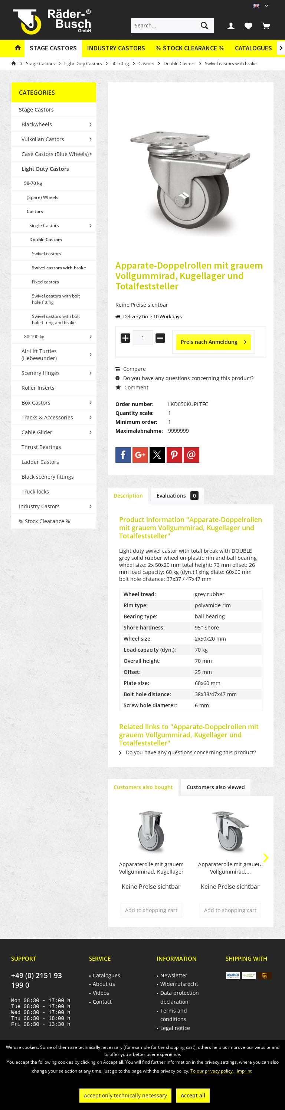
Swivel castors (46, 253)
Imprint (244, 1071)
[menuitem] (266, 25)
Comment (131, 387)
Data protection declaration (179, 997)
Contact (102, 1001)
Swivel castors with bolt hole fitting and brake (56, 319)
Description (128, 495)
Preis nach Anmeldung (213, 340)
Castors (35, 211)
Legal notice (175, 1027)
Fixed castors (45, 282)
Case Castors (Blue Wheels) (55, 153)
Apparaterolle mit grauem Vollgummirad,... (230, 868)
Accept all (193, 1095)
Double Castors (45, 239)
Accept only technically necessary (125, 1095)
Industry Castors (39, 506)
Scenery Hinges (41, 372)
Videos (101, 992)
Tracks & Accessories (47, 417)
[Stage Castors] (53, 48)
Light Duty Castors (45, 168)
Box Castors (36, 402)
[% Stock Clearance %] (190, 48)
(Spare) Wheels (42, 197)
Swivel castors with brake (59, 268)
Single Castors (44, 225)
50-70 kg (33, 183)
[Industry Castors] (116, 48)
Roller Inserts (38, 387)
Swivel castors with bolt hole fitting (56, 299)
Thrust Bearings (41, 447)
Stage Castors (36, 109)
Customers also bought (143, 787)
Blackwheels (37, 124)
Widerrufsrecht (179, 983)
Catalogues (253, 48)
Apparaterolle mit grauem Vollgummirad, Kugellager (151, 868)
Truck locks (35, 491)
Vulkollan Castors (43, 139)
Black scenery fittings (48, 476)
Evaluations (178, 495)
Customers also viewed (216, 787)
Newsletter (173, 975)
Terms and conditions (173, 1015)
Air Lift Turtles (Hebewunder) (39, 355)
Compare (130, 368)
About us (104, 983)
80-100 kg (34, 336)
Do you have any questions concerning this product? (184, 378)
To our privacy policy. (212, 1071)
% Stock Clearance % (44, 521)
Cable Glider (37, 432)
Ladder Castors (40, 461)
